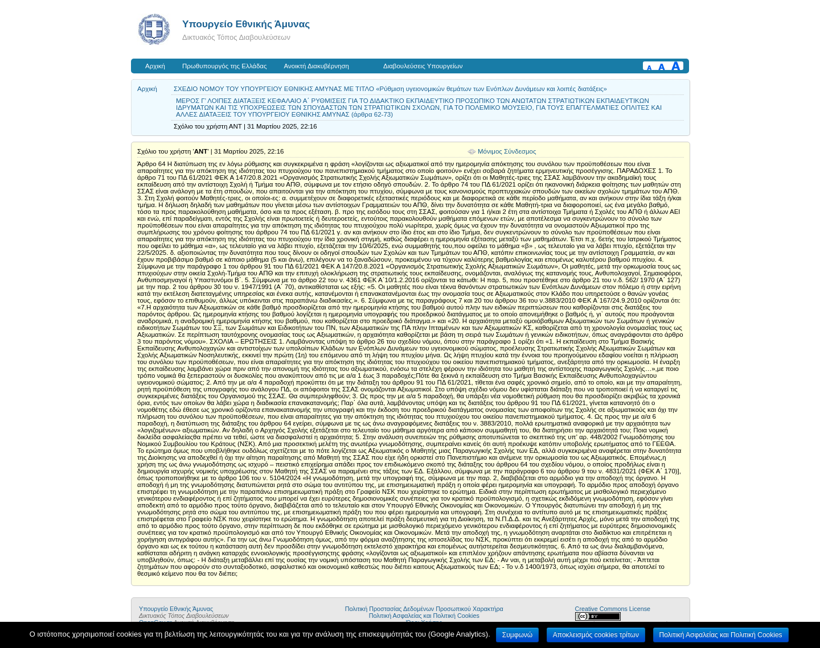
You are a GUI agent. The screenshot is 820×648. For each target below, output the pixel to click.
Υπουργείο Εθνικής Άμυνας (246, 24)
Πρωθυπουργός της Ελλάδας (224, 66)
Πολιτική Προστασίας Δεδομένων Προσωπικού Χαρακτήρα (424, 608)
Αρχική (155, 66)
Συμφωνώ (517, 635)
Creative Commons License (612, 608)
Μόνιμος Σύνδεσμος (507, 151)
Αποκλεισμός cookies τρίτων (596, 635)
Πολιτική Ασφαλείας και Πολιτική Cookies (424, 615)
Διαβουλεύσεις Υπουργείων (423, 66)
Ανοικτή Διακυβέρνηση (316, 66)
